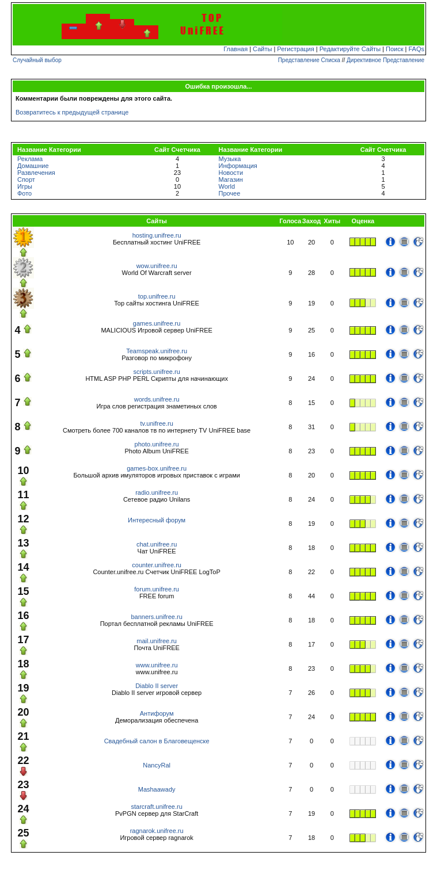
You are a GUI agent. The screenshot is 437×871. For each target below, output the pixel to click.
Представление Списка (309, 60)
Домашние (33, 165)
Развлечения (36, 172)
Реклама (30, 158)
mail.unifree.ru (156, 640)
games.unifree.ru (157, 323)
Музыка (229, 158)
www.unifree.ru (157, 665)
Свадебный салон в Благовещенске (157, 741)
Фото (24, 193)
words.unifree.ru (157, 399)
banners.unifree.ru (156, 616)
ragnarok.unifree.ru (157, 830)
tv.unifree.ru (156, 423)
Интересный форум (156, 520)
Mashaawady (157, 789)
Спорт (26, 179)
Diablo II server (156, 685)
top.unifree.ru (157, 296)
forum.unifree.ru (156, 589)
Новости (230, 172)
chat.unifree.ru (156, 544)
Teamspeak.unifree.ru (156, 350)
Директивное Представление (385, 60)
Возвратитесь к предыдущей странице (72, 112)
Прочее (229, 193)
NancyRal (156, 765)
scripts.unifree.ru (156, 371)
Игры (24, 186)
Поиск (394, 48)
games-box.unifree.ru (157, 468)
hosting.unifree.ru (156, 235)
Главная (235, 48)
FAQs (417, 48)
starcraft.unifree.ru (157, 806)
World (226, 186)
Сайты (262, 48)
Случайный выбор (37, 60)
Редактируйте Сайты (350, 48)
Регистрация (295, 48)
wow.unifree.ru (156, 265)
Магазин (230, 179)
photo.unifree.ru (157, 444)
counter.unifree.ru (156, 564)
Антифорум (157, 713)
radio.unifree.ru (156, 492)
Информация (237, 165)
